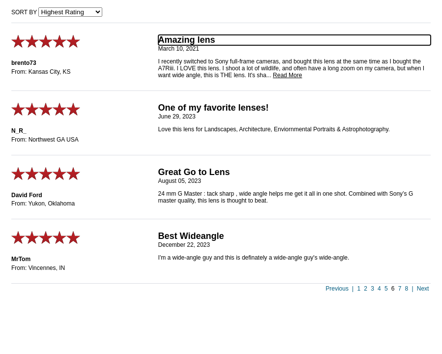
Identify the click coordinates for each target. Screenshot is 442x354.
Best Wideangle (191, 236)
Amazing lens (186, 40)
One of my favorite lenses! (213, 108)
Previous (337, 288)
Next (423, 288)
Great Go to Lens (194, 172)
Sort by (24, 12)
